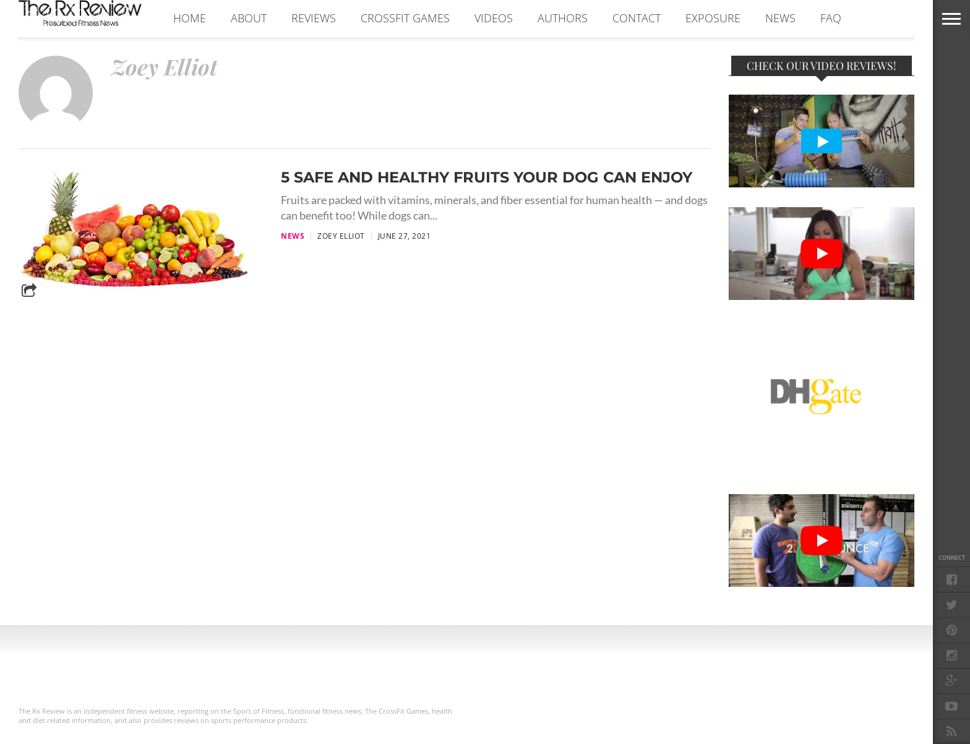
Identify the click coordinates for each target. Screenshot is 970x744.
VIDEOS (493, 18)
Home (189, 18)
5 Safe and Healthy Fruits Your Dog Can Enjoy (486, 177)
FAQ (830, 18)
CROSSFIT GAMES (405, 18)
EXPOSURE (712, 18)
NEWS (780, 18)
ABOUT (249, 18)
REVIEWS (313, 18)
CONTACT (636, 18)
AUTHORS (563, 18)
